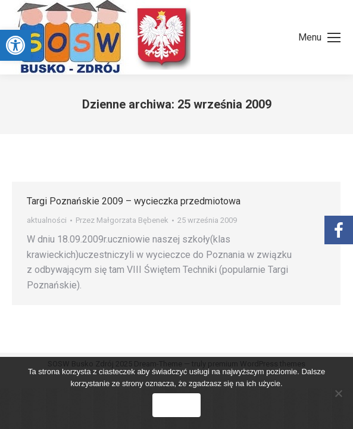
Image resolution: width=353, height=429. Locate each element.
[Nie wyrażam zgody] (338, 393)
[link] (15, 45)
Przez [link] (122, 220)
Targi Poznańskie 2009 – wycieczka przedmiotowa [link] (133, 201)
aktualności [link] (47, 220)
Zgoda (176, 405)
